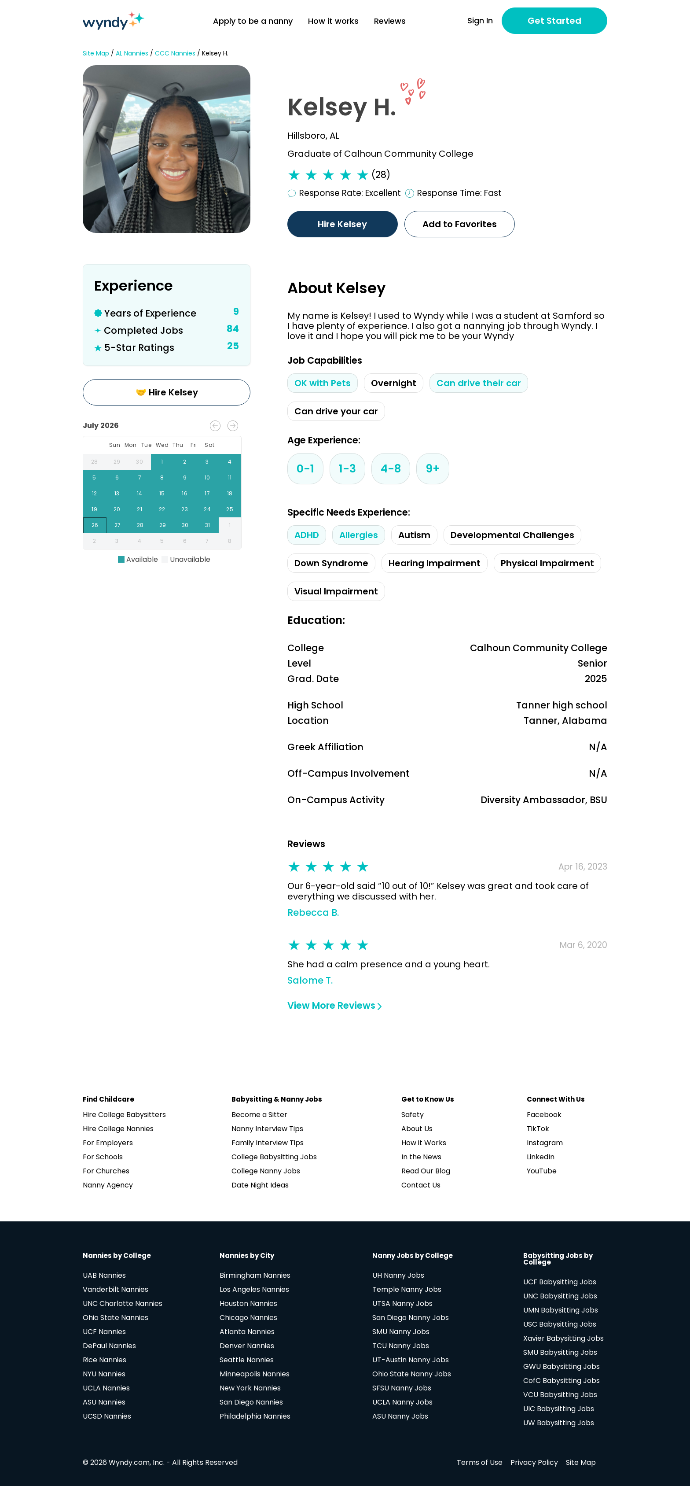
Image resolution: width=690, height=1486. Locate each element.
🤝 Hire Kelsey (167, 392)
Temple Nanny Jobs (406, 1289)
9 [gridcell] (184, 478)
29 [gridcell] (117, 462)
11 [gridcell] (230, 478)
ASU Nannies (104, 1402)
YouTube (542, 1171)
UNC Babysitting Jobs (560, 1296)
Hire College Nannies (118, 1129)
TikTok (538, 1129)
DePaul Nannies (109, 1346)
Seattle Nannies (247, 1360)
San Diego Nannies (251, 1402)
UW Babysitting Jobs (558, 1423)
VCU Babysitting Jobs (560, 1395)
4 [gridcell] (230, 462)
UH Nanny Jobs (398, 1275)
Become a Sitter (259, 1115)
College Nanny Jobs (265, 1171)
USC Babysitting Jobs (559, 1324)
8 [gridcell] (162, 478)
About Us (417, 1129)
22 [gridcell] (162, 509)
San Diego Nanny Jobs (410, 1318)
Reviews (390, 20)
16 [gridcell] (184, 493)
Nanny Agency (108, 1185)
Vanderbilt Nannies (115, 1289)
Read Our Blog (425, 1171)
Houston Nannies (248, 1303)
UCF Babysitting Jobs (559, 1282)
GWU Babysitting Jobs (561, 1366)
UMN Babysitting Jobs (560, 1310)
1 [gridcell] (162, 462)
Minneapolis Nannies (255, 1374)
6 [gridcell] (117, 478)
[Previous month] (215, 426)
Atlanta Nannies (247, 1332)
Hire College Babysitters (124, 1115)
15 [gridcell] (162, 493)
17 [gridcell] (207, 493)
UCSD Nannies (107, 1416)
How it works (333, 20)
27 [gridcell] (117, 525)
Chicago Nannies (248, 1318)
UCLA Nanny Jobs (402, 1402)
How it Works (423, 1143)
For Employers (108, 1143)
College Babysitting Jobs (274, 1157)
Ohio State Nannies (115, 1318)
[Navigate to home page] (113, 20)
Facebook (544, 1115)
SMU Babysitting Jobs (560, 1352)
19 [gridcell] (94, 509)
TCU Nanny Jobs (400, 1346)
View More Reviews (334, 1005)
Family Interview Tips (267, 1143)
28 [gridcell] (94, 462)
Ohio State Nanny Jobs (411, 1374)
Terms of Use (480, 1462)
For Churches (106, 1171)
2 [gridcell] (184, 462)
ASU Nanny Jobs (400, 1416)
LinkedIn (540, 1157)
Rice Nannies (104, 1360)
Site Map (96, 53)
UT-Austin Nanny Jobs (410, 1360)
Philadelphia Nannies (255, 1416)
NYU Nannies (104, 1374)
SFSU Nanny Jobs (401, 1388)
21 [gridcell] (139, 509)
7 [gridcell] (139, 478)
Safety (412, 1115)
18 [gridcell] (230, 493)
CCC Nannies (175, 53)
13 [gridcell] (117, 493)
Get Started (554, 21)
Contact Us (420, 1185)
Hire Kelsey (342, 224)
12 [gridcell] (94, 493)
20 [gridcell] (117, 509)
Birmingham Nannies (255, 1275)
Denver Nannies (247, 1346)
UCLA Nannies (106, 1388)
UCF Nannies (104, 1332)
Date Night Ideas (260, 1185)
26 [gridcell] (95, 525)
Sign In (480, 21)
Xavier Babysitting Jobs (563, 1338)
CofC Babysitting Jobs (561, 1380)
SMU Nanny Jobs (400, 1332)
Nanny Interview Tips (267, 1129)
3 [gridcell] (207, 462)
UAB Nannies (104, 1275)
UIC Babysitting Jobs (558, 1409)
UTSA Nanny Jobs (402, 1303)
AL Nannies (132, 53)
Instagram (545, 1143)
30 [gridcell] (139, 462)
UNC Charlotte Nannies (122, 1303)
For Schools (103, 1157)
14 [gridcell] (139, 493)
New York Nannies (250, 1388)
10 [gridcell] (207, 478)
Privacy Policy (534, 1462)
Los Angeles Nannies (254, 1289)
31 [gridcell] (207, 525)
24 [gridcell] (207, 509)
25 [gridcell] (230, 509)
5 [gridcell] (94, 478)
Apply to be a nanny (253, 20)
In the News (421, 1157)
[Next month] (233, 426)
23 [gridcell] (184, 509)
